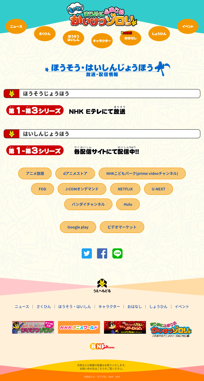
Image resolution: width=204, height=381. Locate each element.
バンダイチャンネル (88, 204)
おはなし (134, 306)
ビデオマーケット (122, 227)
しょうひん (158, 306)
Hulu (128, 204)
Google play (77, 227)
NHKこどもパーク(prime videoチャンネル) (142, 173)
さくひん (43, 306)
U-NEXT (158, 189)
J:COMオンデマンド (82, 189)
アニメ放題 (35, 173)
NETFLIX (125, 189)
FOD (42, 189)
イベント (182, 306)
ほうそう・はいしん (74, 306)
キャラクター (109, 306)
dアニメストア (75, 173)
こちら (101, 368)
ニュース (22, 306)
